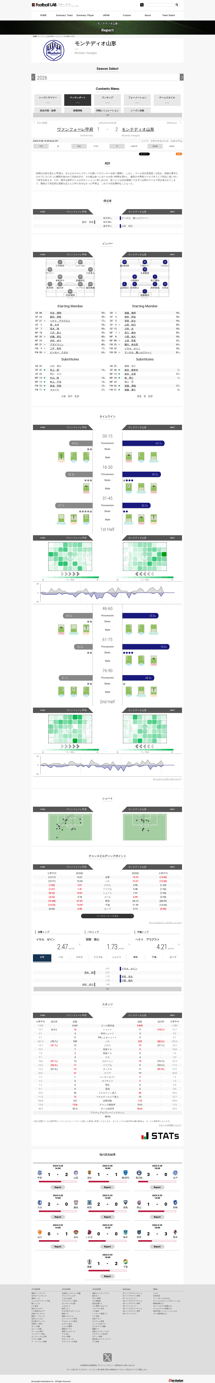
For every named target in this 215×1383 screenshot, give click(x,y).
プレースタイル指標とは (162, 1306)
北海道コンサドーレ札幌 (71, 1293)
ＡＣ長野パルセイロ (100, 1306)
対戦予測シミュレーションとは (165, 1311)
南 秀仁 (129, 378)
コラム (155, 1293)
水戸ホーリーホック (39, 1296)
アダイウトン (57, 344)
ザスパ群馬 (96, 1298)
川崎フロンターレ (38, 1314)
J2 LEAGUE (66, 1289)
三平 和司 (55, 348)
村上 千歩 (55, 382)
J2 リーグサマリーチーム (132, 1301)
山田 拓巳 (130, 324)
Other (155, 1289)
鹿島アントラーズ (38, 1293)
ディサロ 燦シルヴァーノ (138, 352)
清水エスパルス (37, 1319)
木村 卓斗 (55, 340)
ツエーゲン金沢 (98, 1309)
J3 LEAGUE (96, 1289)
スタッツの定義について (169, 1125)
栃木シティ (66, 1309)
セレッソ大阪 (36, 1329)
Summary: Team (64, 15)
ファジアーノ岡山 (38, 1334)
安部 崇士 (130, 320)
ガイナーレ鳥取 (98, 1321)
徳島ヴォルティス (68, 1331)
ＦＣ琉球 (95, 1342)
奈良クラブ (96, 1319)
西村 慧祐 (130, 317)
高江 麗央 (130, 332)
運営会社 (119, 1365)
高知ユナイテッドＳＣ (100, 1331)
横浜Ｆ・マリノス (38, 1316)
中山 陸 (54, 378)
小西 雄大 (130, 336)
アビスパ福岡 (36, 1339)
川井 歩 (129, 328)
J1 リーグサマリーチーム (132, 1293)
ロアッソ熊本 (97, 1337)
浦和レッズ (35, 1298)
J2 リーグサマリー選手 (131, 1303)
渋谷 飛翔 (55, 313)
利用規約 (84, 1365)
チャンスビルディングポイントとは (164, 923)
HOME (43, 15)
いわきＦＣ (66, 1306)
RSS (179, 154)
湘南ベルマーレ (68, 1316)
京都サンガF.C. (37, 1324)
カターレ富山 (67, 1324)
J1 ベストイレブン (130, 1298)
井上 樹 (54, 370)
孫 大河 (54, 324)
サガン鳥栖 (66, 1337)
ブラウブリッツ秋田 (69, 1301)
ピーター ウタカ (59, 352)
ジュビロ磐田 (67, 1326)
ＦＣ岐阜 (95, 1311)
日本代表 (156, 1296)
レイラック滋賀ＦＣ (100, 1314)
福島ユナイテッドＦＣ (100, 1293)
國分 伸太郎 (131, 344)
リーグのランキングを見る (107, 916)
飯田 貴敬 (55, 317)
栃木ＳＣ (95, 1296)
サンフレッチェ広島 (39, 1337)
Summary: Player (85, 15)
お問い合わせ (129, 1365)
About (148, 15)
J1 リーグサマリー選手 (131, 1296)
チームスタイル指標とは (162, 1309)
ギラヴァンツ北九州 (100, 1334)
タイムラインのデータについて (166, 779)
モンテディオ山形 (138, 129)
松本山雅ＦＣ (97, 1303)
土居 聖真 (130, 340)
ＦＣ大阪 (95, 1316)
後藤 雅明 (130, 313)
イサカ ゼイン (132, 348)
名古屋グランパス (38, 1321)
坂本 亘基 (130, 374)
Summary (126, 1289)
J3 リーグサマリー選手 (131, 1311)
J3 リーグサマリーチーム (132, 1309)
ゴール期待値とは (160, 1314)
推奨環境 (92, 1365)
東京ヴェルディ (37, 1309)
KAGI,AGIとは (158, 1303)
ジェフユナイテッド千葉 (40, 1301)
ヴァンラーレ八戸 (68, 1296)
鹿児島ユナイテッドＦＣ (101, 1339)
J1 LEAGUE (35, 1289)
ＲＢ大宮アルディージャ (71, 1311)
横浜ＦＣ (65, 1314)
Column (127, 15)
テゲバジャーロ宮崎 (69, 1342)
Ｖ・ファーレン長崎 (39, 1342)
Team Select (168, 15)
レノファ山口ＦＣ (99, 1324)
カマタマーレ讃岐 (99, 1326)
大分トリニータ (68, 1339)
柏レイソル (35, 1303)
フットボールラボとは (161, 1298)
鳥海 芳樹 (55, 385)
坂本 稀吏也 (131, 370)
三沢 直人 (55, 332)
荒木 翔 (54, 328)
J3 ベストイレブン (130, 1314)
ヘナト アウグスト (60, 320)
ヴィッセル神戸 (37, 1331)
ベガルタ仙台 (67, 1298)
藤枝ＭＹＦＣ (67, 1329)
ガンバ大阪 (35, 1326)
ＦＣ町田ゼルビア (38, 1311)
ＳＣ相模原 (96, 1301)
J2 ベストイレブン (130, 1306)
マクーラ (54, 389)
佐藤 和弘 (55, 336)
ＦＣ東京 (34, 1306)
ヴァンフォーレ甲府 (75, 129)
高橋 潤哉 (130, 385)
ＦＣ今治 (65, 1334)
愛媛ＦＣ (95, 1329)
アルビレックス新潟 (69, 1321)
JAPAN (106, 15)
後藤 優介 (130, 389)
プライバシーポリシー (105, 1365)
